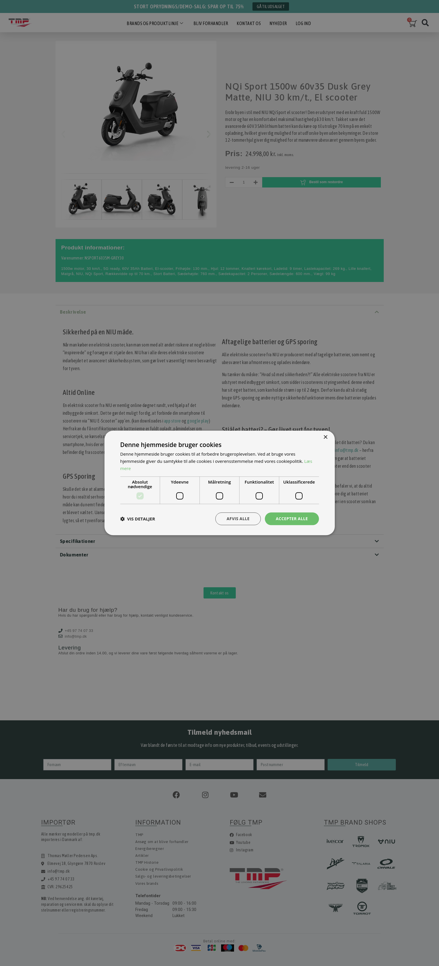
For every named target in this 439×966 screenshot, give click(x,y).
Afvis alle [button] (238, 518)
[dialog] (219, 483)
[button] (137, 518)
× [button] (325, 437)
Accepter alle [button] (292, 518)
